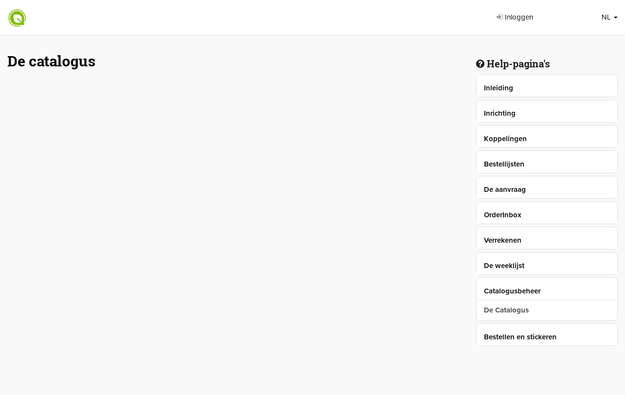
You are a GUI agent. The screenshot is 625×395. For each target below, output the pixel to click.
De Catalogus (506, 310)
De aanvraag (505, 189)
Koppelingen (505, 138)
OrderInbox (502, 214)
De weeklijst (504, 265)
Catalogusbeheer (512, 291)
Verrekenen (502, 240)
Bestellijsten (504, 164)
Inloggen (515, 17)
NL (610, 17)
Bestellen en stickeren (520, 337)
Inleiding (498, 87)
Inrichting (500, 113)
